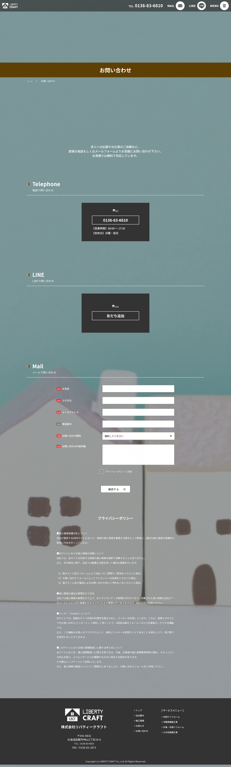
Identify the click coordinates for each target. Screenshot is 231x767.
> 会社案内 (137, 719)
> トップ (136, 713)
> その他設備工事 (170, 739)
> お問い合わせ (139, 739)
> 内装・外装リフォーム (174, 732)
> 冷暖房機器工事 (170, 726)
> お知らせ (137, 732)
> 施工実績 (137, 726)
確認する (113, 492)
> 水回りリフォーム (171, 719)
